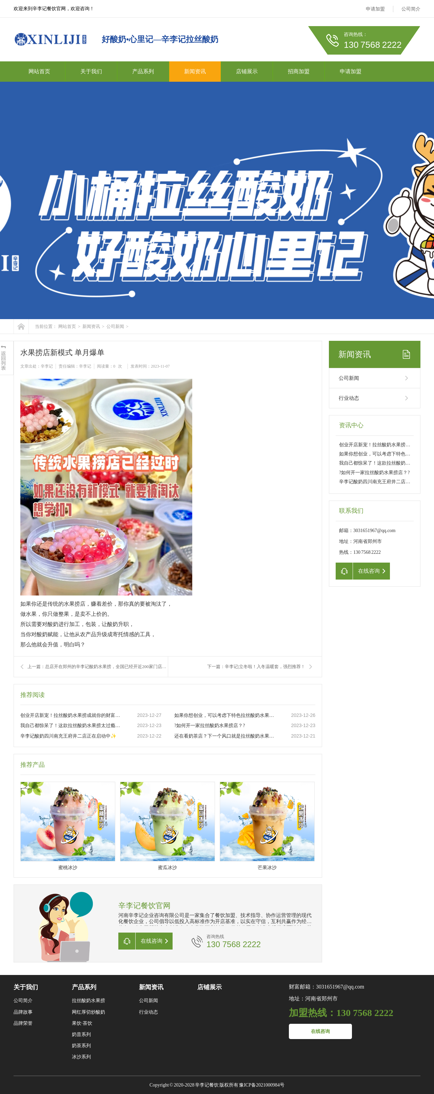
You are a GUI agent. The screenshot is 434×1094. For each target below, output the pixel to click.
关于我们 (91, 71)
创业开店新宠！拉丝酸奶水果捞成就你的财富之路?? (71, 715)
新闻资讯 (195, 71)
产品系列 (143, 71)
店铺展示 (247, 71)
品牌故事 (23, 1012)
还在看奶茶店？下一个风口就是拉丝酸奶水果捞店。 (225, 736)
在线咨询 (320, 1031)
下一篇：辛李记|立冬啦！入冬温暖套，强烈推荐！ (256, 666)
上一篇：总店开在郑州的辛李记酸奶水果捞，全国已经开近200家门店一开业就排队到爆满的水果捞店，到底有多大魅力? (97, 666)
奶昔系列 (81, 1034)
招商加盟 (299, 71)
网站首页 (39, 71)
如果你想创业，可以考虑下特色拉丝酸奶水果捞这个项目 (225, 715)
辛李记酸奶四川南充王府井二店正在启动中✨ (68, 736)
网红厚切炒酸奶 (88, 1012)
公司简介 (410, 9)
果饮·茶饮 (82, 1023)
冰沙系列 (81, 1056)
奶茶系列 (81, 1045)
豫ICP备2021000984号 (261, 1085)
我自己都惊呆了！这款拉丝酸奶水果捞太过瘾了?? (71, 725)
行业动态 (349, 398)
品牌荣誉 (23, 1023)
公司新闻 (115, 326)
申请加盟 (375, 9)
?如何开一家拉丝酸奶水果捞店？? (209, 725)
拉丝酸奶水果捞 (88, 1000)
